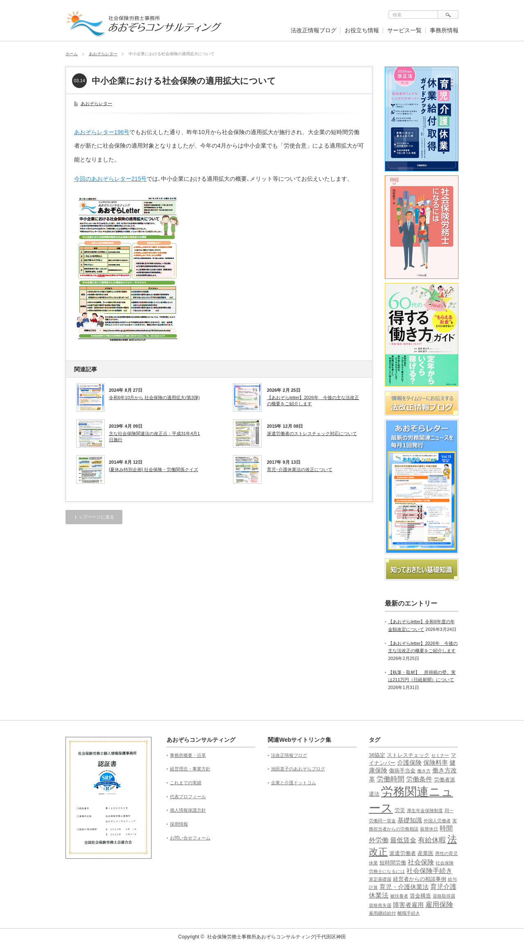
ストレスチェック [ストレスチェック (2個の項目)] (408, 755)
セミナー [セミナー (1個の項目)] (440, 755)
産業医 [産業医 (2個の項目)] (426, 853)
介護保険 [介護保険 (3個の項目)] (409, 762)
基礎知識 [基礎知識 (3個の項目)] (410, 820)
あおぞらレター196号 (101, 132)
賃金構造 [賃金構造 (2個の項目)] (420, 896)
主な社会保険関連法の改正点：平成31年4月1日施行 (154, 436)
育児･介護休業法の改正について (299, 469)
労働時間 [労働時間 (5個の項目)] (390, 779)
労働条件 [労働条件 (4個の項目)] (419, 779)
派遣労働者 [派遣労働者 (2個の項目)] (402, 853)
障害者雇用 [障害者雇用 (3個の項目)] (408, 905)
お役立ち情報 (362, 30)
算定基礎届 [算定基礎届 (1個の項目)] (380, 879)
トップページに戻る (94, 516)
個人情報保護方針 (188, 810)
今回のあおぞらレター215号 (110, 178)
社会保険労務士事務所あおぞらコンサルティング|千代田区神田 (276, 937)
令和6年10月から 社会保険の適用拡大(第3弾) (154, 397)
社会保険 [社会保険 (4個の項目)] (421, 862)
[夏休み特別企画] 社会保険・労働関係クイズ (153, 469)
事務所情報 (444, 30)
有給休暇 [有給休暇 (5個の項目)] (432, 840)
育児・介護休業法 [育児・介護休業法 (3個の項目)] (404, 887)
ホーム (72, 54)
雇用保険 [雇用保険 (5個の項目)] (439, 905)
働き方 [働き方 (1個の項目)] (424, 770)
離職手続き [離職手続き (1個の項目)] (409, 913)
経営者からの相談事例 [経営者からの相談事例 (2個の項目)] (419, 879)
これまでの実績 (185, 782)
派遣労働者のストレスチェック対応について (312, 433)
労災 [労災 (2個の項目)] (400, 810)
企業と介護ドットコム (293, 782)
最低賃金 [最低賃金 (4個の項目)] (403, 840)
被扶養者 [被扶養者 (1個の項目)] (399, 895)
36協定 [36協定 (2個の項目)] (377, 755)
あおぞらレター (103, 54)
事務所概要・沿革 (188, 755)
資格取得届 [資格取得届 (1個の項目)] (444, 895)
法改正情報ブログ (314, 30)
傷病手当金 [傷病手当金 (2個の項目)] (402, 771)
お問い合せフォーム (190, 837)
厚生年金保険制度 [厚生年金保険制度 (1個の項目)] (425, 810)
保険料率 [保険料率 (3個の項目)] (435, 762)
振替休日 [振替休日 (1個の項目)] (429, 828)
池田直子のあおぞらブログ (298, 768)
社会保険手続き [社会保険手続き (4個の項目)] (429, 870)
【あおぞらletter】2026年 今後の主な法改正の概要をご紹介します (313, 400)
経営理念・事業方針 (190, 768)
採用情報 (179, 824)
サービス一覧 (404, 30)
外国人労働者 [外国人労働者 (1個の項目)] (437, 820)
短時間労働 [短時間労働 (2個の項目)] (392, 863)
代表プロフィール (188, 796)
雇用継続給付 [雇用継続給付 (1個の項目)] (382, 913)
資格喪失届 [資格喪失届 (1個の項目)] (380, 905)
